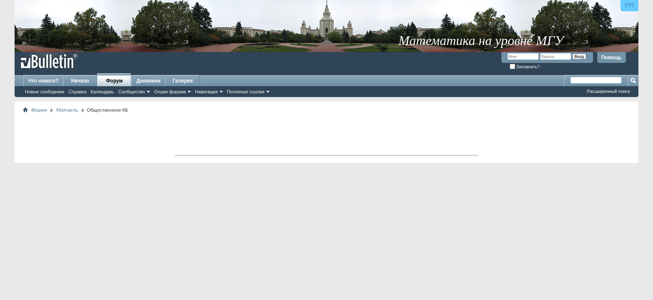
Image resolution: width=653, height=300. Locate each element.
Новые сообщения (44, 91)
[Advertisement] (326, 133)
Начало (80, 81)
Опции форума (170, 91)
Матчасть (66, 110)
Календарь (102, 91)
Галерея (182, 81)
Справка (77, 91)
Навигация (206, 91)
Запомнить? (525, 67)
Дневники (149, 81)
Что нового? (43, 81)
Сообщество (131, 91)
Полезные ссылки (246, 91)
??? (629, 5)
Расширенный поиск (608, 91)
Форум (114, 81)
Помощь (611, 57)
